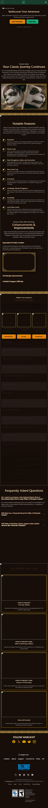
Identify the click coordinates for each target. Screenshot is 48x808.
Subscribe (32, 22)
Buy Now (23, 336)
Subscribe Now (8, 336)
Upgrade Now (39, 336)
